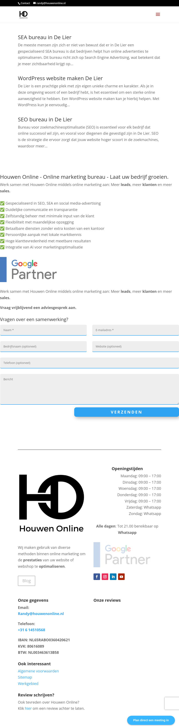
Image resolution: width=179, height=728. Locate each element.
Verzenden (127, 412)
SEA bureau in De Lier (44, 37)
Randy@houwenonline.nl (41, 613)
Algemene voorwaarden (38, 671)
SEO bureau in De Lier (45, 119)
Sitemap (25, 677)
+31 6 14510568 (31, 629)
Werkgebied (28, 683)
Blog (26, 580)
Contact (25, 3)
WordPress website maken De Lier (60, 78)
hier (28, 708)
